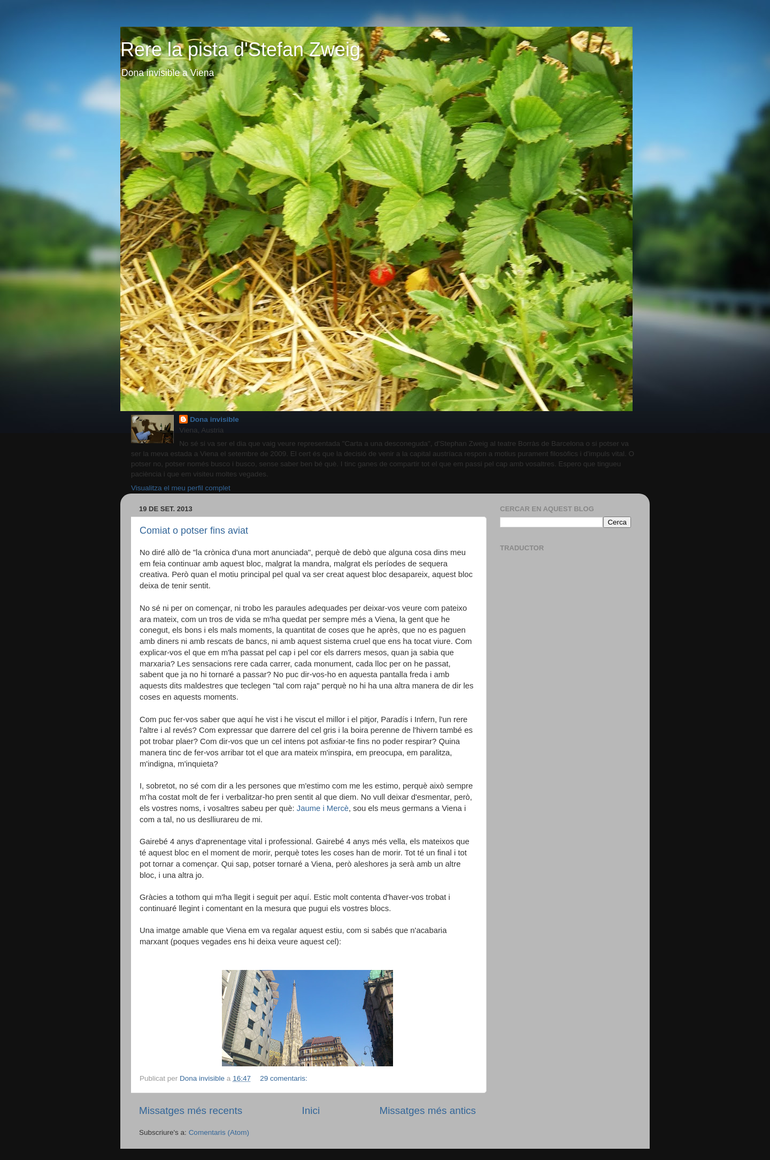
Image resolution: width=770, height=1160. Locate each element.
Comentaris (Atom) (219, 1132)
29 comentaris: (284, 1078)
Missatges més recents (190, 1110)
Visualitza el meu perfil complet (180, 488)
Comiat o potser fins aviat (194, 530)
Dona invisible (214, 419)
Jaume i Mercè (323, 808)
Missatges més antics (427, 1110)
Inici (311, 1110)
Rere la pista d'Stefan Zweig (240, 49)
